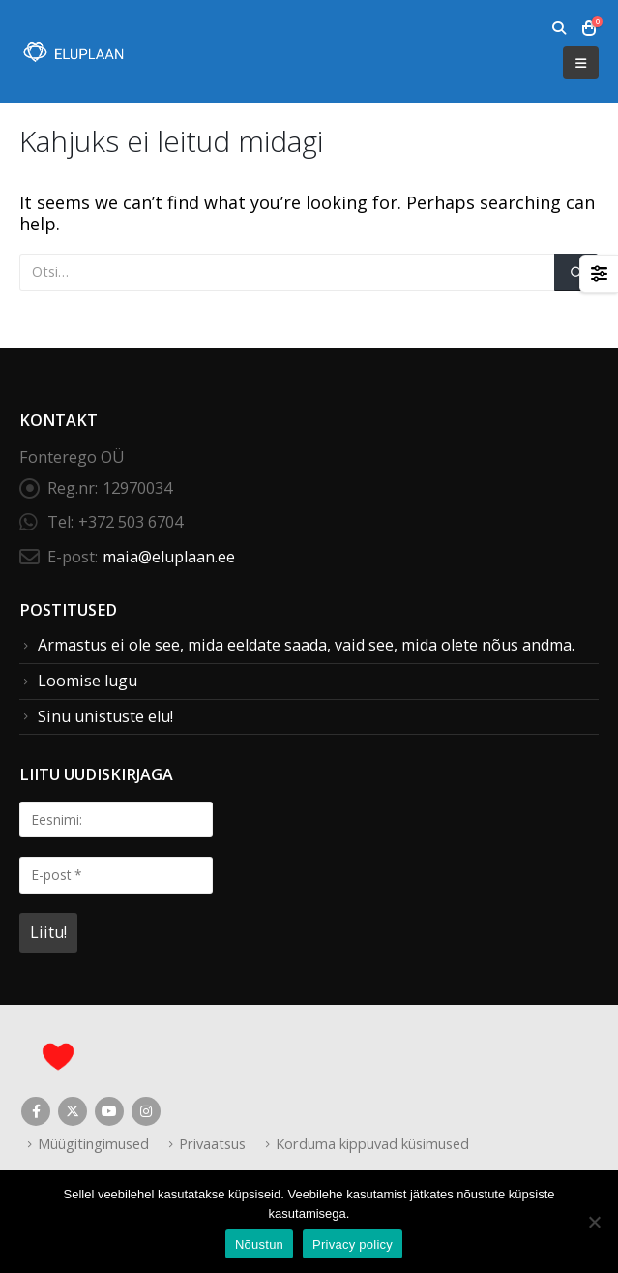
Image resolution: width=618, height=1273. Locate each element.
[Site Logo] (72, 52)
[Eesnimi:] (116, 819)
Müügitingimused (93, 1143)
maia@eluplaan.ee (169, 556)
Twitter (72, 1111)
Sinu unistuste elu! (105, 716)
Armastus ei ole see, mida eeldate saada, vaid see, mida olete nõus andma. (306, 644)
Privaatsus (212, 1143)
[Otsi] (576, 272)
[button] (558, 28)
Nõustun (259, 1244)
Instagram (146, 1111)
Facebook (35, 1111)
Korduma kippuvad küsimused (372, 1143)
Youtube (109, 1111)
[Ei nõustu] (593, 1221)
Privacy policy (352, 1244)
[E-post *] (116, 875)
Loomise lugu (87, 680)
